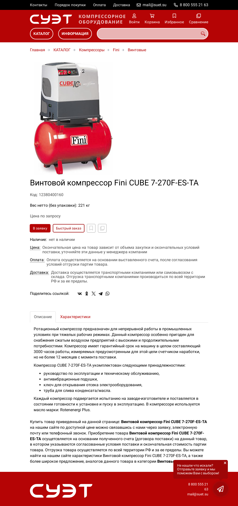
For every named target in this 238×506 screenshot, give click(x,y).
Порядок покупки (70, 5)
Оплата (99, 5)
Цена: (35, 247)
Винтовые (137, 50)
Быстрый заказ (68, 228)
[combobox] (152, 33)
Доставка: (39, 272)
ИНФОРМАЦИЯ (75, 33)
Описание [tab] (43, 316)
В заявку (40, 228)
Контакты (38, 5)
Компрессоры (92, 50)
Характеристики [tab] (75, 316)
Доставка (121, 5)
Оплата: (37, 260)
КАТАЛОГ (41, 33)
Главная (37, 50)
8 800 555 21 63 (194, 4)
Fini (116, 50)
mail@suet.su (154, 4)
